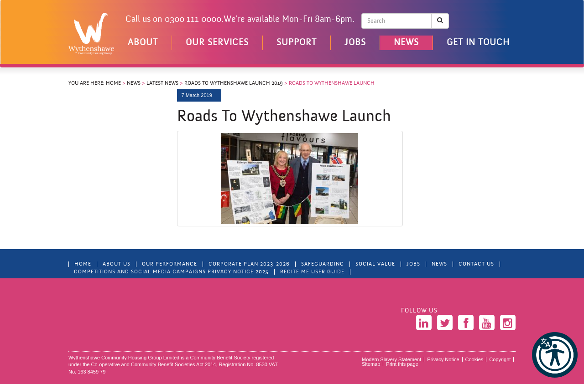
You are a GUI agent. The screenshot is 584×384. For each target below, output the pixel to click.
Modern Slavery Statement (391, 359)
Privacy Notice (443, 359)
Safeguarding (322, 264)
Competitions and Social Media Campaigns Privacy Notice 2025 (171, 272)
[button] (555, 355)
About (143, 42)
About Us (116, 264)
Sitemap (371, 364)
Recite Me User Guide (312, 272)
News (406, 42)
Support (296, 42)
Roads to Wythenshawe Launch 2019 (233, 83)
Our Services (217, 42)
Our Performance (169, 264)
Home (113, 83)
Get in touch (478, 42)
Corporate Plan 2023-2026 (249, 264)
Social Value (375, 264)
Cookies (474, 359)
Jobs (355, 42)
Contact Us (476, 264)
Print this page (402, 364)
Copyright (500, 359)
